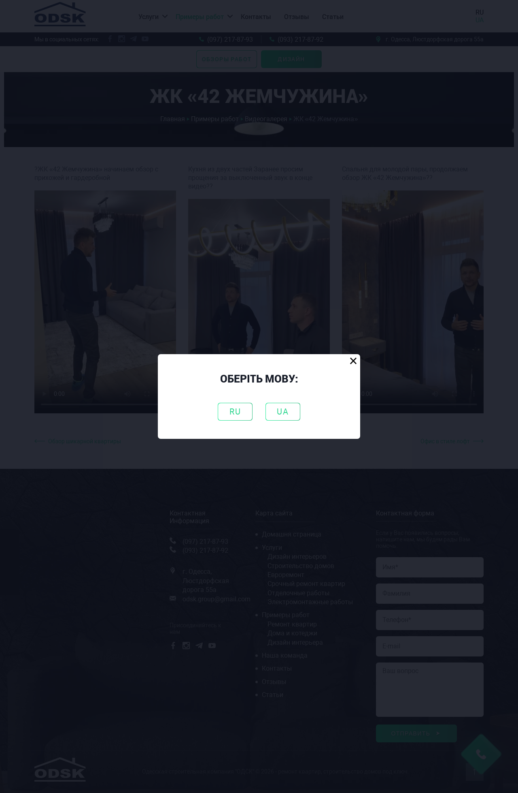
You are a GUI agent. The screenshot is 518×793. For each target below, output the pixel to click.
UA (283, 412)
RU (235, 412)
